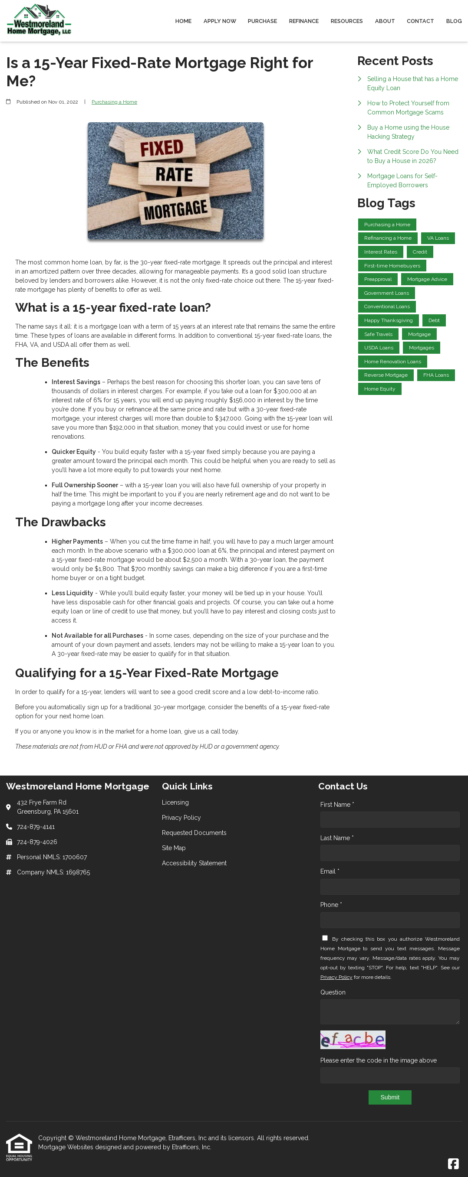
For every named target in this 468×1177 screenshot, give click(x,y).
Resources (347, 21)
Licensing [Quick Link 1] (175, 802)
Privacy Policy (336, 977)
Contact (420, 21)
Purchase (262, 21)
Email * (329, 871)
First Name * (337, 804)
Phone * (331, 904)
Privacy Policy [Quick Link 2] (181, 817)
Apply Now (220, 21)
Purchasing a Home (114, 102)
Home (183, 21)
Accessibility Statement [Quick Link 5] (194, 863)
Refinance (304, 21)
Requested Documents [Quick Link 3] (194, 832)
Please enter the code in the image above (378, 1060)
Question (333, 992)
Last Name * (337, 838)
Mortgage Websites (66, 1147)
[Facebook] (453, 1164)
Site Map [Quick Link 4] (174, 847)
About (385, 21)
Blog (454, 21)
